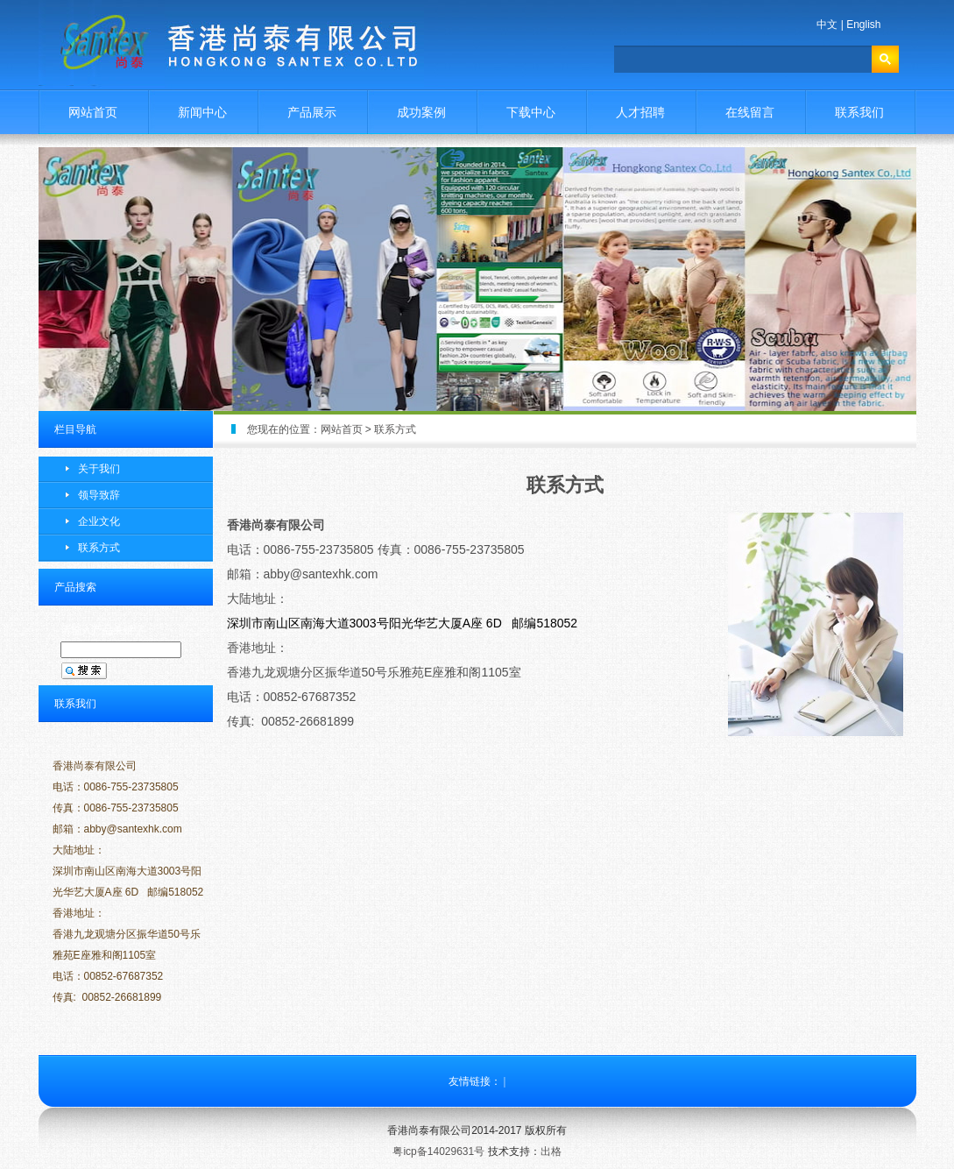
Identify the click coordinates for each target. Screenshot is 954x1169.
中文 (826, 24)
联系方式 (99, 548)
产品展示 (311, 112)
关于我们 (99, 469)
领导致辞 (99, 495)
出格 (551, 1151)
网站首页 (92, 112)
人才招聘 (640, 112)
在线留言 (749, 112)
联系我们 (859, 112)
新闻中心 (202, 112)
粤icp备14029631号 (438, 1151)
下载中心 (530, 112)
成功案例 (421, 112)
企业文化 (99, 521)
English (863, 24)
